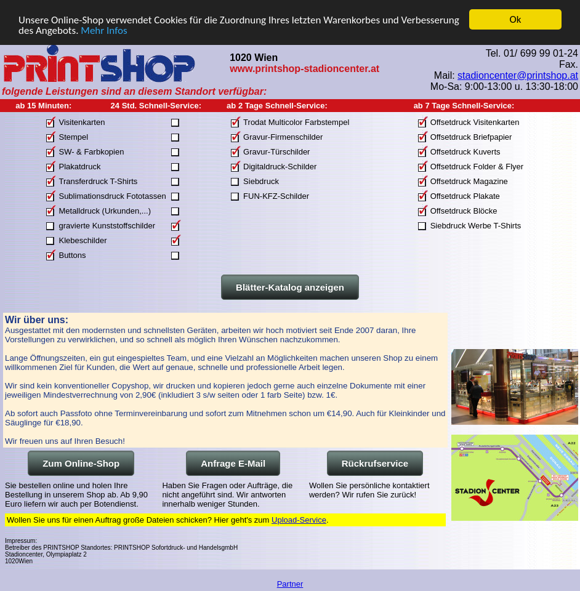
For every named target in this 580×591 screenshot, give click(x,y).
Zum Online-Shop (80, 463)
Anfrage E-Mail (233, 463)
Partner (290, 584)
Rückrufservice (375, 463)
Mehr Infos (104, 29)
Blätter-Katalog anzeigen (290, 287)
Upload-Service (299, 520)
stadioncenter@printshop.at (517, 75)
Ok (516, 19)
